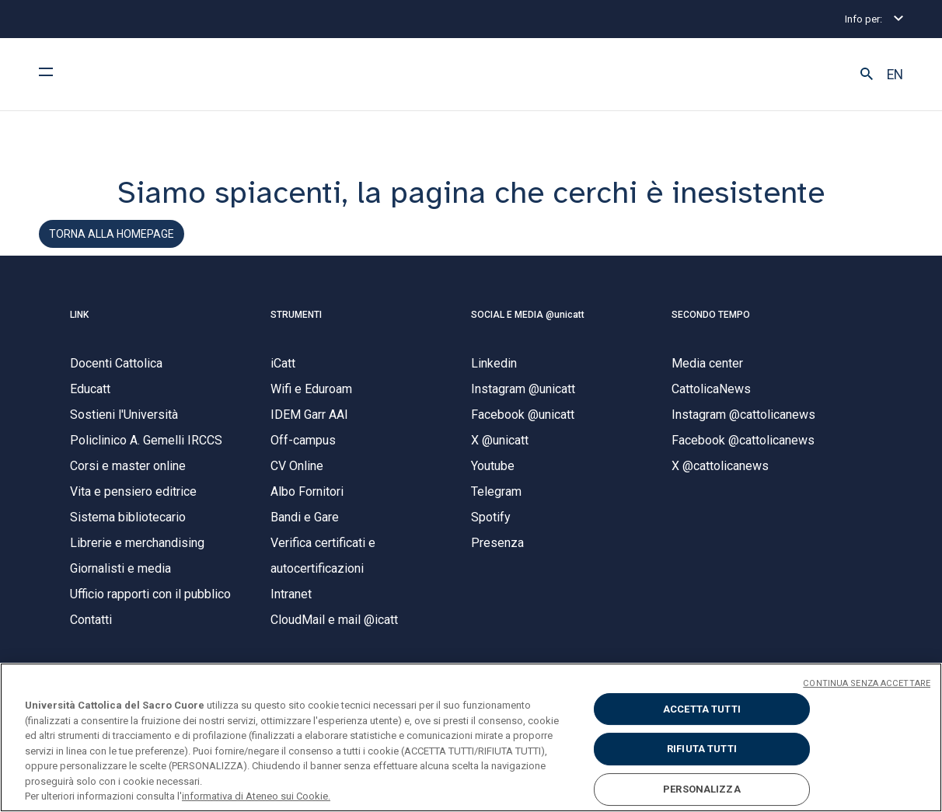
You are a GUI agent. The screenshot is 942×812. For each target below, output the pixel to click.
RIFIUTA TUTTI (702, 748)
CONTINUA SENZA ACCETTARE (866, 683)
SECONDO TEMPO (711, 314)
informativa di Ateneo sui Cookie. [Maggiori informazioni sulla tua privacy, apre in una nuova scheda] (256, 796)
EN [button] (895, 74)
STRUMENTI (296, 314)
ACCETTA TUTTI (702, 709)
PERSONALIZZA (702, 789)
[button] (866, 74)
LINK (79, 314)
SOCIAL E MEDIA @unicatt (527, 314)
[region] (471, 737)
